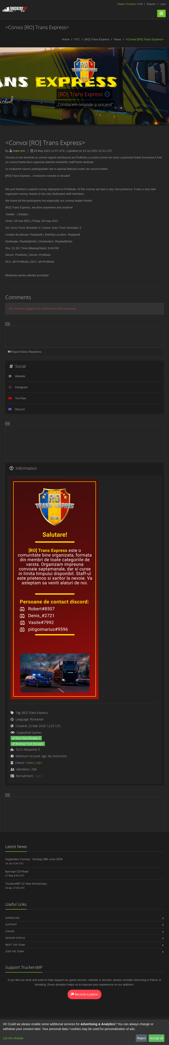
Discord (20, 409)
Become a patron (84, 994)
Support (11, 924)
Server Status (15, 938)
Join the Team (14, 951)
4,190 (130, 4)
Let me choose (13, 1038)
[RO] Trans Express (96, 39)
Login (163, 4)
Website (20, 376)
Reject (141, 1038)
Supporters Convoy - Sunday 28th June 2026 (33, 859)
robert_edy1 (34, 763)
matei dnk (19, 150)
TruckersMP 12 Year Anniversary (26, 883)
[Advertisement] (84, 336)
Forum (9, 931)
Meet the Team (15, 944)
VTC (77, 39)
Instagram (21, 387)
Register (151, 4)
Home (66, 39)
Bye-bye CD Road (16, 871)
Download (12, 918)
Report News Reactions (24, 351)
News (117, 39)
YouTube (20, 398)
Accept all (156, 1038)
